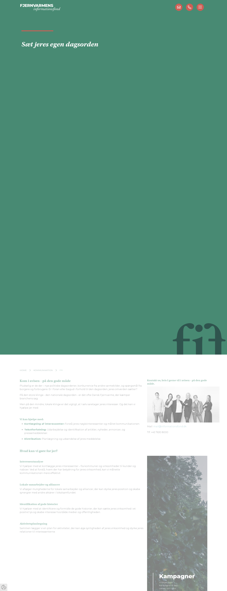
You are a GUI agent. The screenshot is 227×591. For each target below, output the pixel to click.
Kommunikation (43, 374)
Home (23, 374)
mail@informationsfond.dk (169, 431)
